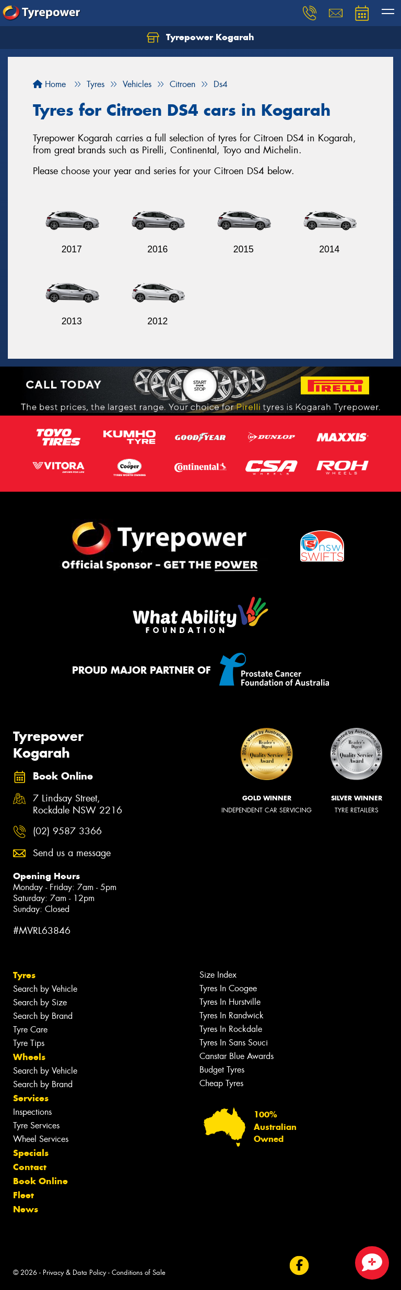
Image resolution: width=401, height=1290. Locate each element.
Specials (31, 1153)
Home (49, 84)
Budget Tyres (221, 1069)
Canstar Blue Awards (236, 1056)
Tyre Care (30, 1029)
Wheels (29, 1057)
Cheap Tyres (221, 1083)
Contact (29, 1167)
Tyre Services (36, 1125)
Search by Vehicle (45, 988)
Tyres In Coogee (228, 988)
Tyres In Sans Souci (233, 1042)
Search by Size (40, 1002)
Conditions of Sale (139, 1272)
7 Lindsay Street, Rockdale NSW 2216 (77, 805)
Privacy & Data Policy (74, 1272)
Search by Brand (43, 1016)
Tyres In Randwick (231, 1015)
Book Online (40, 1181)
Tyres (24, 975)
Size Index (218, 974)
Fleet (23, 1195)
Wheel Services (40, 1139)
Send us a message (72, 853)
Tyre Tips (28, 1043)
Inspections (32, 1111)
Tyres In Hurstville (230, 1001)
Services (31, 1098)
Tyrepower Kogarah (200, 37)
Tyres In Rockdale (230, 1029)
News (25, 1209)
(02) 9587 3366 (67, 831)
